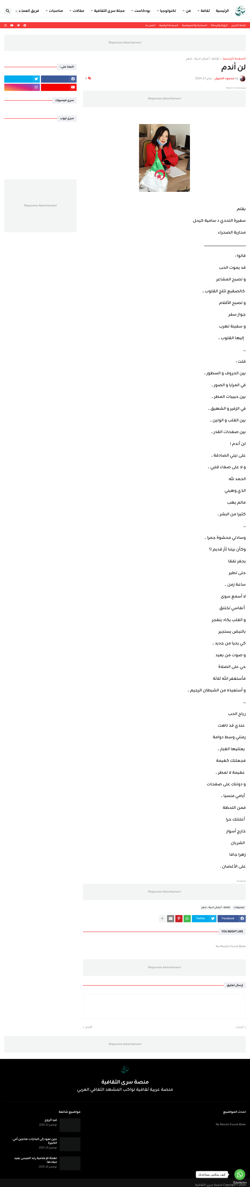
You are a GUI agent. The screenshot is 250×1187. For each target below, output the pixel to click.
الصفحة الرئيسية (234, 59)
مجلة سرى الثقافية (109, 11)
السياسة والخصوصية (194, 25)
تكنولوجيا (168, 11)
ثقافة (205, 11)
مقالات (78, 11)
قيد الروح (51, 1120)
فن (188, 11)
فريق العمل (29, 11)
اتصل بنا (150, 25)
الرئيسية (222, 11)
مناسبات (56, 11)
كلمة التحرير (239, 25)
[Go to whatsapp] (240, 1174)
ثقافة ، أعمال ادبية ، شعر (202, 59)
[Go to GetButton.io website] (240, 1182)
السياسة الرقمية (168, 25)
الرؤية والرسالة (219, 25)
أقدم (88, 1027)
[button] (18, 11)
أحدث (239, 1027)
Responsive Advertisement (125, 42)
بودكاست (142, 11)
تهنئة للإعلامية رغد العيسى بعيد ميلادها (35, 1160)
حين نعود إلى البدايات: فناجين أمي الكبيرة (35, 1141)
